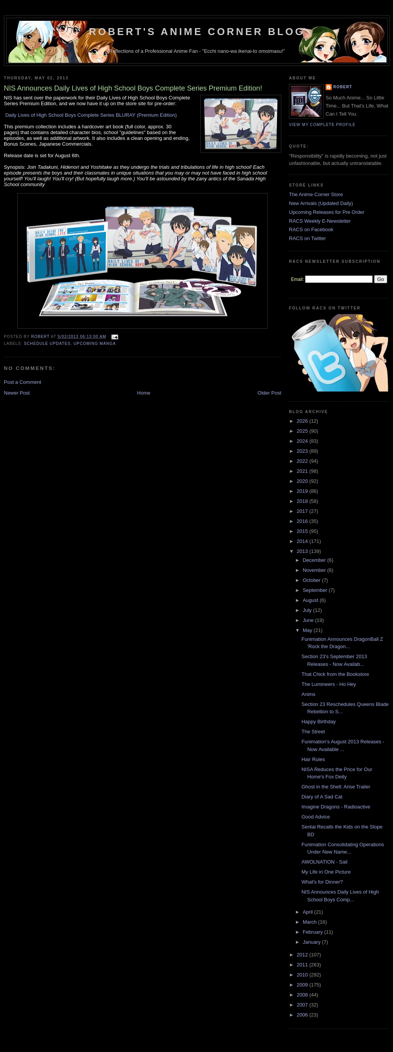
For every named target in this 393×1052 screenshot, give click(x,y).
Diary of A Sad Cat (321, 797)
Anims (308, 694)
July (308, 610)
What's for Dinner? (322, 882)
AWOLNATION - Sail (324, 862)
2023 (303, 451)
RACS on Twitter (307, 238)
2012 (303, 955)
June (309, 620)
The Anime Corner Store (316, 194)
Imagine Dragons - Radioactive (335, 807)
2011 (303, 965)
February (313, 932)
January (312, 942)
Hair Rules (313, 759)
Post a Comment (22, 382)
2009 (303, 985)
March (310, 922)
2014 (303, 541)
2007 (303, 1005)
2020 (303, 481)
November (315, 570)
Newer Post (17, 393)
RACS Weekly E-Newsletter (320, 221)
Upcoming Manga (95, 343)
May (308, 630)
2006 (303, 1015)
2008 (303, 995)
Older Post (269, 393)
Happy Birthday (318, 721)
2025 (303, 431)
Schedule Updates (47, 343)
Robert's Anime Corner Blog (197, 31)
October (312, 580)
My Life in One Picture (326, 872)
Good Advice (315, 817)
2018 (303, 501)
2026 (303, 421)
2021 (303, 471)
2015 (303, 531)
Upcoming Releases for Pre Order (326, 212)
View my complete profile (322, 125)
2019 (303, 491)
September (316, 590)
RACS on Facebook (311, 229)
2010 (303, 975)
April (308, 912)
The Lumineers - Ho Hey (328, 684)
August (311, 600)
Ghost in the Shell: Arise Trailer (335, 787)
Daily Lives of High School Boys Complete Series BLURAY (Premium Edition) (91, 115)
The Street (313, 731)
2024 (303, 441)
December (315, 560)
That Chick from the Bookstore (335, 674)
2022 (303, 461)
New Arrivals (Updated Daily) (321, 203)
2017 (303, 511)
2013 (303, 551)
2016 (303, 521)
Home (144, 393)
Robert (342, 87)
